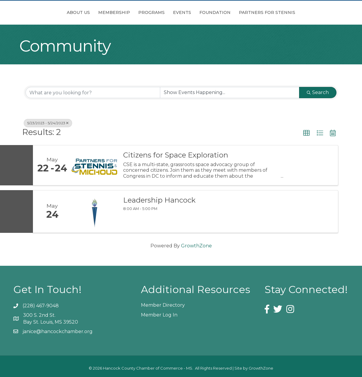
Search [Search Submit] (318, 92)
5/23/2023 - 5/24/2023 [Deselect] (48, 123)
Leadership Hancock (159, 200)
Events (215, 12)
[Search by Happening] (229, 92)
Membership (81, 12)
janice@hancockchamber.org (58, 331)
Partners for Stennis (300, 12)
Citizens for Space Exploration (175, 155)
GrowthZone (196, 246)
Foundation (248, 12)
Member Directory (163, 305)
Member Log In (159, 315)
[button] (306, 133)
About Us (45, 12)
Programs (118, 12)
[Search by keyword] (93, 92)
